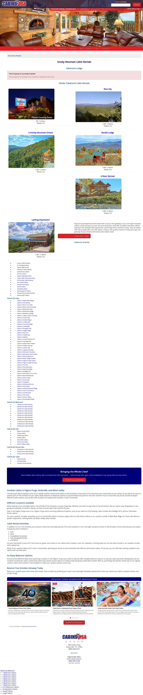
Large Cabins (8, 581)
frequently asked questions (47, 516)
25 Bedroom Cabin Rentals (76, 327)
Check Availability (121, 2)
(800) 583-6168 (133, 11)
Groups (52, 49)
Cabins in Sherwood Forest (39, 311)
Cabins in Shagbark (110, 309)
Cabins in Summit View (75, 313)
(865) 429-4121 (83, 538)
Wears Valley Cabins (37, 336)
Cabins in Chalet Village (38, 289)
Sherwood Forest (9, 672)
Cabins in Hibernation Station (113, 296)
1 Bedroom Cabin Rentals (39, 320)
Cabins (35, 49)
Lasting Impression (54, 223)
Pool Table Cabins (36, 273)
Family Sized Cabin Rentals (76, 342)
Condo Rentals (72, 347)
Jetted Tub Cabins (10, 600)
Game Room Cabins (74, 269)
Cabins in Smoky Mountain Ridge (114, 311)
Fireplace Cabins (9, 594)
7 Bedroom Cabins (10, 573)
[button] (79, 507)
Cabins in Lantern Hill (74, 298)
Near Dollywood (9, 657)
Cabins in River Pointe (38, 309)
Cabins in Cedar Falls (110, 287)
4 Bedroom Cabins (10, 567)
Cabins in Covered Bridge (112, 289)
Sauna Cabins (108, 273)
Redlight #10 (8, 666)
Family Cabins (8, 579)
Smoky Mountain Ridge (12, 674)
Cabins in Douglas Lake (75, 292)
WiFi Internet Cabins (11, 619)
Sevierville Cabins (73, 334)
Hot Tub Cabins (109, 269)
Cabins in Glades (109, 294)
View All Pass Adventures (83, 512)
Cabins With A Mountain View (77, 271)
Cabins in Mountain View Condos (78, 300)
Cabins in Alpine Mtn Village (39, 283)
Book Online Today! (91, 241)
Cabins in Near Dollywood (112, 300)
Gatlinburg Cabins (110, 332)
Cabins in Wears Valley (38, 315)
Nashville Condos (9, 638)
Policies (89, 49)
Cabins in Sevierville (74, 309)
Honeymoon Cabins (10, 577)
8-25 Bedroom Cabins (11, 575)
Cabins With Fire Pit (110, 267)
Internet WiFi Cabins (37, 278)
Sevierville (7, 670)
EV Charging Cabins (10, 590)
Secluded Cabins (36, 276)
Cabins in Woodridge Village (76, 315)
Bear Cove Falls (9, 649)
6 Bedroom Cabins (10, 571)
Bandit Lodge (112, 135)
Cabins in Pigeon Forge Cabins (77, 302)
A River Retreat (112, 179)
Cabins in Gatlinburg (74, 294)
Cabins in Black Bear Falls (75, 285)
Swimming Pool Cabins (75, 276)
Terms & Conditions (132, 687)
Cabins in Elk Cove (37, 294)
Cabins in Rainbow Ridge (112, 304)
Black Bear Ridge (9, 651)
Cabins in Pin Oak (36, 304)
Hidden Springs (9, 655)
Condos (44, 49)
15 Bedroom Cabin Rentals (39, 327)
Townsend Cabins (110, 334)
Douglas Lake (8, 653)
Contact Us (106, 49)
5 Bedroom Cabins (10, 569)
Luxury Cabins (8, 588)
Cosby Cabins (72, 332)
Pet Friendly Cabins (10, 604)
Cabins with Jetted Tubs (38, 271)
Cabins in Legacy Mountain (112, 298)
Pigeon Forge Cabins (37, 332)
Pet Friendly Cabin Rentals (112, 271)
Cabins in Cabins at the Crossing (78, 287)
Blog (81, 49)
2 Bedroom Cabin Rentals (75, 320)
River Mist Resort (9, 668)
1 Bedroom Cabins (10, 560)
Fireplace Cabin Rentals (38, 269)
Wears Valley (8, 678)
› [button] (138, 489)
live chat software (34, 55)
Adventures (63, 49)
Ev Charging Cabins (74, 267)
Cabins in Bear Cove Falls (112, 283)
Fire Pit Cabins (8, 592)
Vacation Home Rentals (111, 347)
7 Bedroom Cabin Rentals (39, 325)
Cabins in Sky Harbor (74, 311)
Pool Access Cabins (10, 606)
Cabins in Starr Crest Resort (39, 313)
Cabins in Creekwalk (37, 292)
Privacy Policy (115, 687)
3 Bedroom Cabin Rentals (112, 320)
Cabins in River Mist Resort (112, 307)
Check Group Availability (83, 364)
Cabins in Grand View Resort (40, 296)
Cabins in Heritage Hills (75, 296)
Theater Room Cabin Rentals (113, 276)
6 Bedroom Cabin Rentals (112, 323)
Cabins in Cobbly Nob (74, 289)
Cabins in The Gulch (110, 313)
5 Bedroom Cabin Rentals (75, 323)
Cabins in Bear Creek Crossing (40, 285)
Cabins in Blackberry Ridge (39, 287)
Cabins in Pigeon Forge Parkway (114, 302)
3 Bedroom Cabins (10, 565)
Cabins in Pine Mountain (75, 304)
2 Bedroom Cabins (10, 563)
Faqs (96, 49)
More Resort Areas (10, 680)
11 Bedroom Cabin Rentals (112, 325)
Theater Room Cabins (11, 617)
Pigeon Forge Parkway (11, 664)
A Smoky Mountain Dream (55, 135)
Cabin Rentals (35, 347)
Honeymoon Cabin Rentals (39, 342)
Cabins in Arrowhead (74, 283)
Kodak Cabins (35, 334)
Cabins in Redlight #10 (38, 307)
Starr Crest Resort (10, 676)
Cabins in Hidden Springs (39, 298)
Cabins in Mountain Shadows (40, 300)
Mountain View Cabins (12, 602)
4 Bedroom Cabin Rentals (39, 323)
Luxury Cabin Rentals (37, 267)
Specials (73, 49)
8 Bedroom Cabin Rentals (75, 325)
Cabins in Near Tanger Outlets (40, 302)
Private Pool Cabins (74, 273)
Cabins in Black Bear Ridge (112, 285)
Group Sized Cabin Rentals (112, 342)
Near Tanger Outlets (11, 659)
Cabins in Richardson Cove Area (78, 307)
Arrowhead (7, 647)
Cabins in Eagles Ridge (111, 292)
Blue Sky (112, 91)
